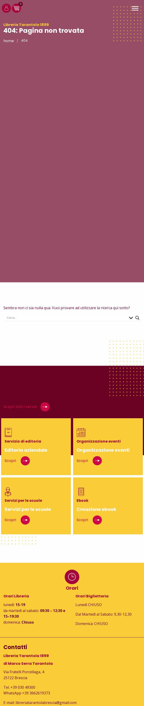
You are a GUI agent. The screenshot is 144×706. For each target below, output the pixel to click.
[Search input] (67, 318)
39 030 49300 (24, 687)
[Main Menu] (135, 9)
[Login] (6, 11)
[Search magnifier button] (137, 318)
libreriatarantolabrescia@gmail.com (46, 702)
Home (8, 40)
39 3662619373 (37, 693)
